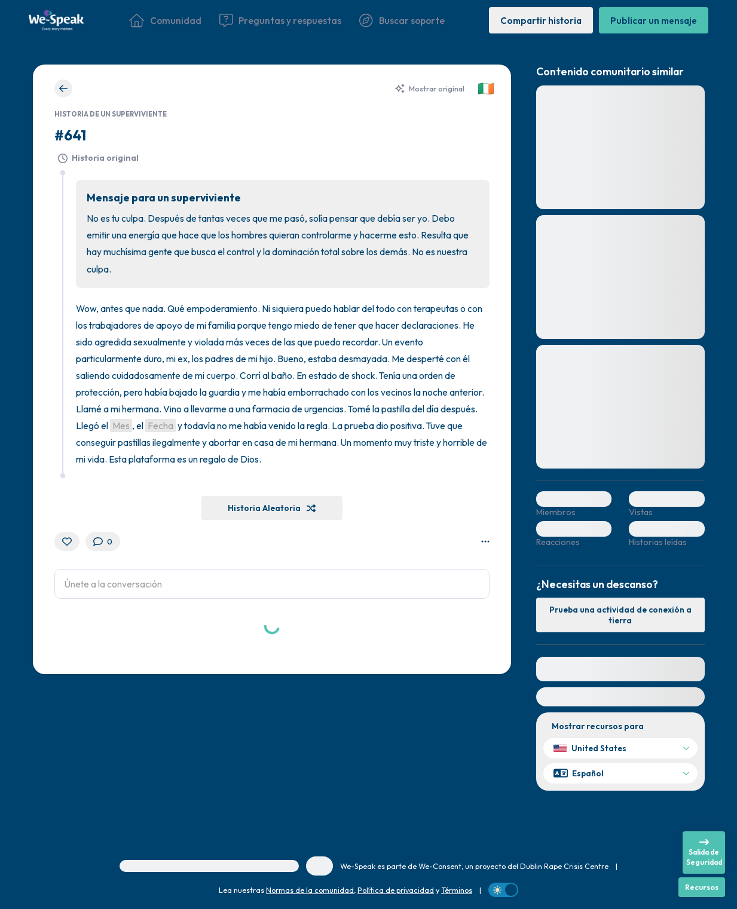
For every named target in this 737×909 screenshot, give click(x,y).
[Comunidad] (165, 20)
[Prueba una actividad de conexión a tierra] (620, 615)
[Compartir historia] (541, 20)
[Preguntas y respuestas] (280, 20)
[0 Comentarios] (102, 541)
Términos (456, 890)
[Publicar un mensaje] (653, 20)
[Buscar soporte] (401, 20)
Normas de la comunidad (310, 890)
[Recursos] (701, 887)
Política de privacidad (395, 890)
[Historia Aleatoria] (271, 508)
